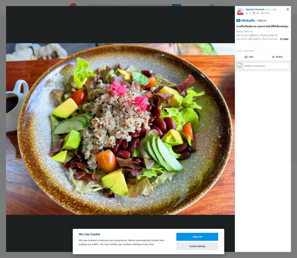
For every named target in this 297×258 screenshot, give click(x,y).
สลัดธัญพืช (248, 20)
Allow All (197, 236)
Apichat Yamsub (254, 9)
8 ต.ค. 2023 (271, 9)
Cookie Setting (197, 246)
